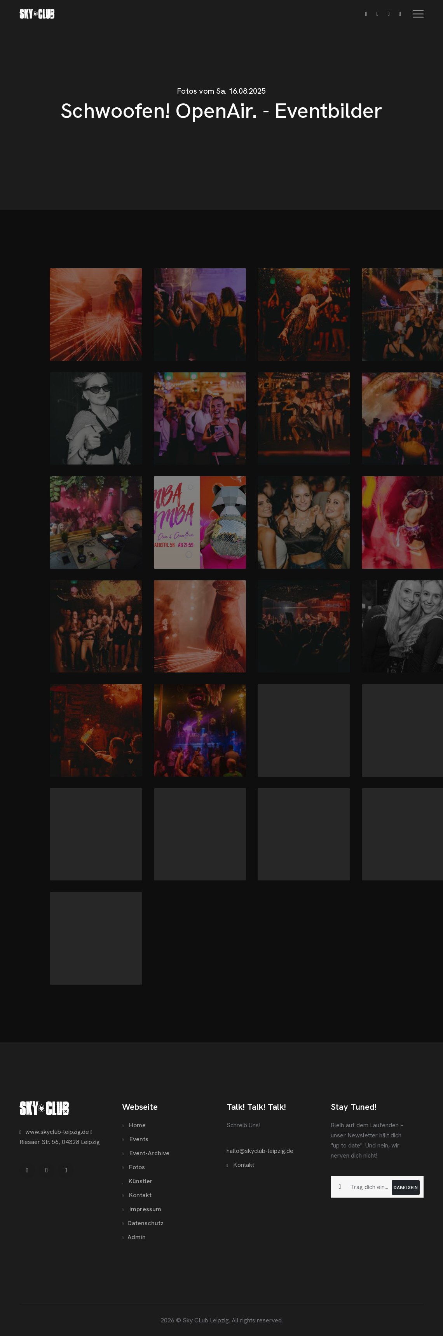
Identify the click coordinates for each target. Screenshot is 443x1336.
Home (134, 1125)
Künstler (137, 1181)
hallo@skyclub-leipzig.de (260, 1151)
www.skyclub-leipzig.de (54, 1132)
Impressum (141, 1209)
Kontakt (137, 1195)
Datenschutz (143, 1223)
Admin (134, 1237)
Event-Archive (145, 1153)
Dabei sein (406, 1187)
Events (135, 1139)
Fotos (133, 1167)
